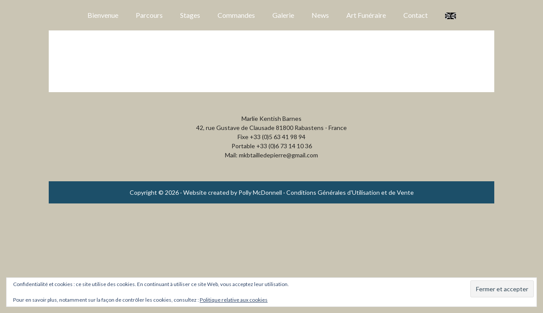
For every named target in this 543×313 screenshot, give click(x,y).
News (320, 15)
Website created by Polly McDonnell (232, 192)
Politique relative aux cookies (234, 299)
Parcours (149, 15)
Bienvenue (102, 15)
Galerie (283, 15)
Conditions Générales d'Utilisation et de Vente (350, 192)
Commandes (236, 15)
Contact (415, 15)
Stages (190, 15)
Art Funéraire (366, 15)
